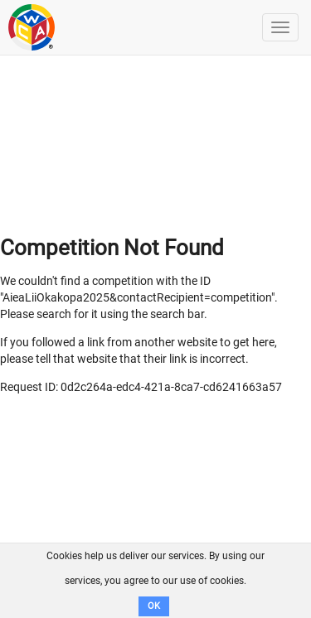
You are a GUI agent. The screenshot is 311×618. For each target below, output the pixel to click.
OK (154, 606)
